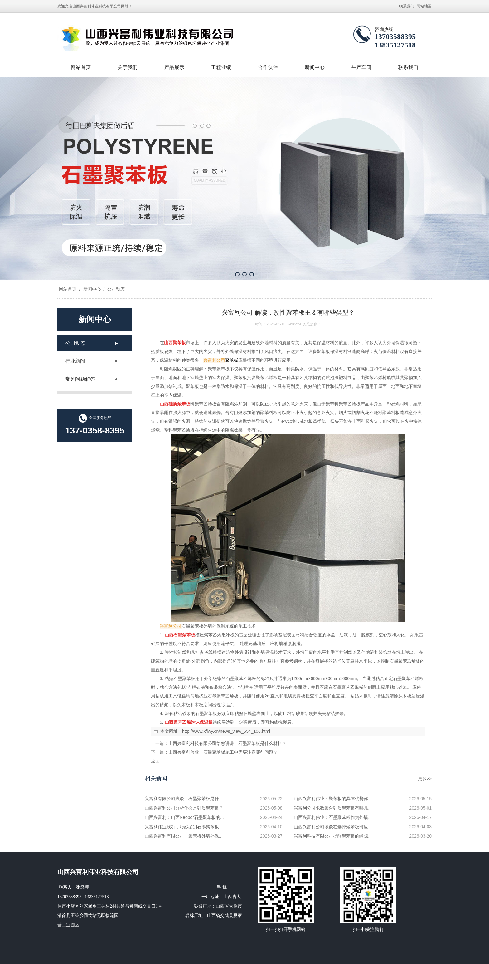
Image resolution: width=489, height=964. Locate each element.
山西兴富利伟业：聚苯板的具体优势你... (333, 798)
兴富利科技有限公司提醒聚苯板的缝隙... (333, 836)
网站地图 (424, 6)
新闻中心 (315, 67)
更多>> (425, 778)
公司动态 (115, 288)
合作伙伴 (268, 67)
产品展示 (174, 67)
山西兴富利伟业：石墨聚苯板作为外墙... (333, 817)
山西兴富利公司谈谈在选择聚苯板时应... (333, 826)
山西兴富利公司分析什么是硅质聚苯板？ (184, 807)
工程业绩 (221, 67)
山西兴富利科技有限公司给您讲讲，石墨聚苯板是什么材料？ (227, 743)
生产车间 (361, 67)
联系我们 (406, 6)
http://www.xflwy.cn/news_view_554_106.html (226, 731)
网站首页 (81, 67)
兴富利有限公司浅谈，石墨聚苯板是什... (184, 798)
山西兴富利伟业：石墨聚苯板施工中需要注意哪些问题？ (223, 752)
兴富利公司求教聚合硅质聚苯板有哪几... (333, 807)
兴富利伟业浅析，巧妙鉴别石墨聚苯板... (184, 826)
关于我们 (128, 67)
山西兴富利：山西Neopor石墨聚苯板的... (184, 817)
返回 (155, 760)
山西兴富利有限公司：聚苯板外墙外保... (184, 836)
